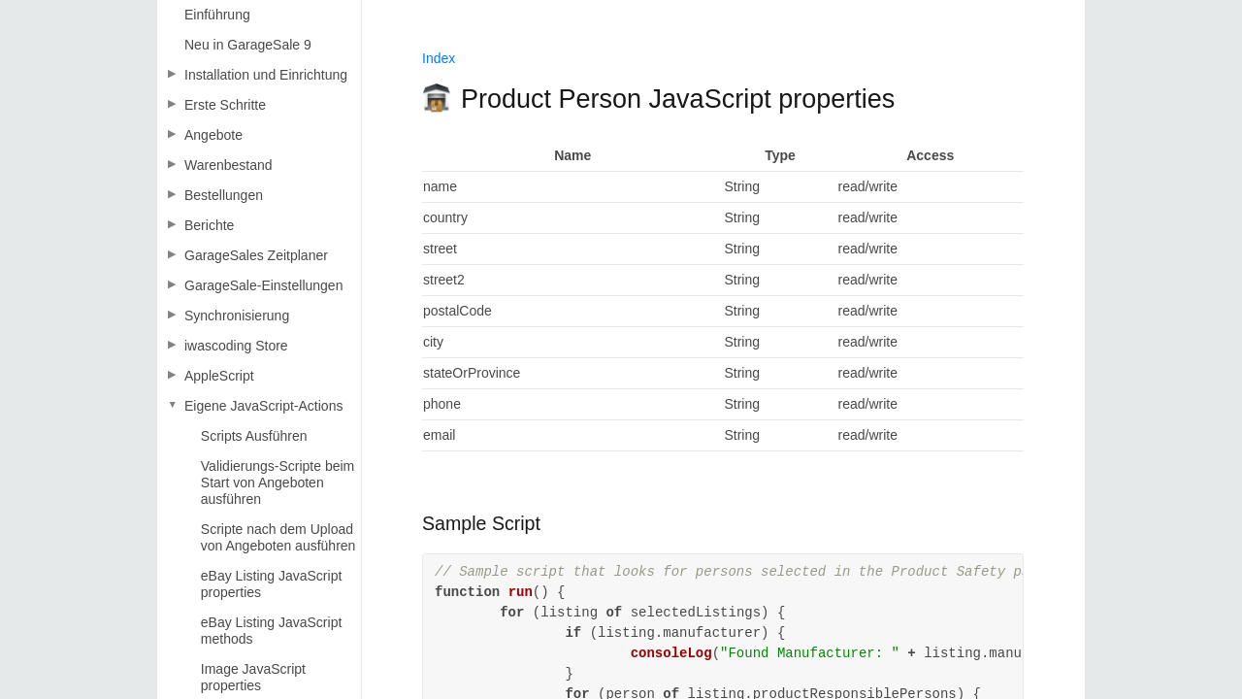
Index (438, 58)
